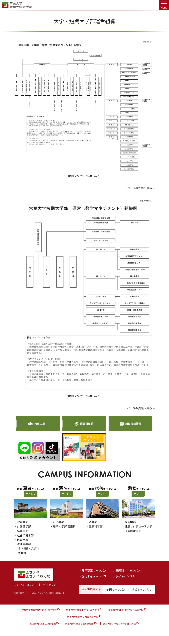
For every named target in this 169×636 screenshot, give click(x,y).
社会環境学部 (25, 535)
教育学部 (22, 522)
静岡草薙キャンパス (94, 570)
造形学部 (58, 522)
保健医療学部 (133, 531)
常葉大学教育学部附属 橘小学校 (82, 616)
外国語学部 (24, 526)
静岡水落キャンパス (94, 576)
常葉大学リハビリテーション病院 (119, 623)
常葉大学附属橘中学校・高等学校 (82, 609)
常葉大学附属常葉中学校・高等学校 (39, 609)
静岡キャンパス (116, 589)
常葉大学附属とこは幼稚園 (43, 623)
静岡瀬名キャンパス (128, 570)
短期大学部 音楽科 (64, 526)
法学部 (93, 522)
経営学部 (22, 531)
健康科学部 (96, 526)
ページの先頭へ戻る (139, 188)
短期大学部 (24, 544)
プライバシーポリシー (25, 584)
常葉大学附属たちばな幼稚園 (79, 623)
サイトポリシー (50, 584)
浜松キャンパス (125, 576)
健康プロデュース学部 (138, 526)
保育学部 (22, 540)
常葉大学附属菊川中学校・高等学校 (125, 609)
